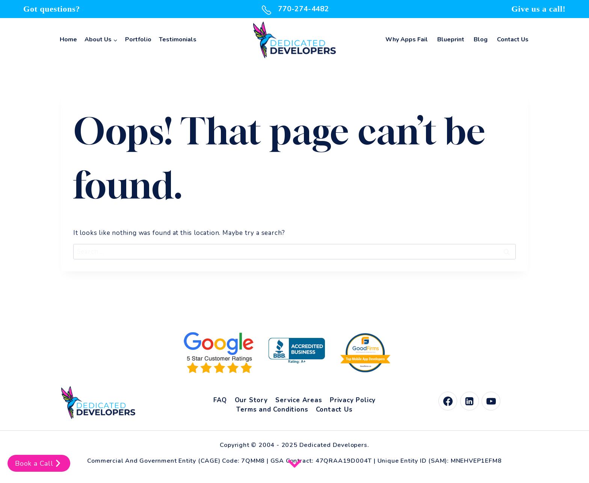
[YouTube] (491, 401)
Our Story (251, 400)
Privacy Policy (353, 400)
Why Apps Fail (406, 39)
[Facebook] (447, 401)
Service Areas (298, 400)
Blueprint (450, 39)
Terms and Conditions (272, 409)
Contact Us (513, 39)
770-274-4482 (294, 9)
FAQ (220, 400)
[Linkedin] (469, 401)
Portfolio (138, 39)
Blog (481, 39)
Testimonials (177, 39)
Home (68, 39)
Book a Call (39, 463)
